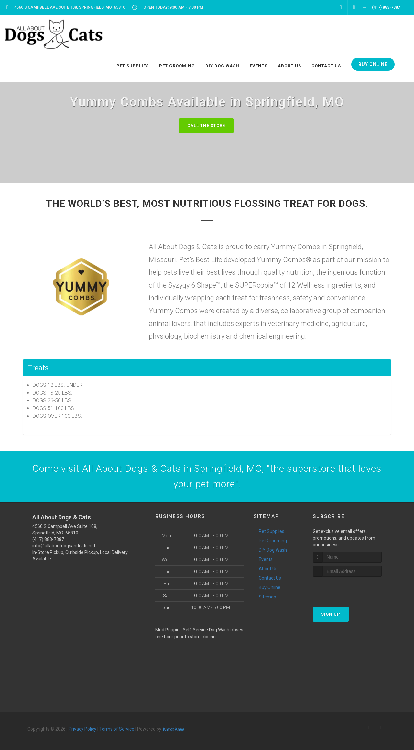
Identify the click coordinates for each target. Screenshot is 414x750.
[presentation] (347, 589)
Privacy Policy (82, 729)
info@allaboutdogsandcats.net (63, 545)
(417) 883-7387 (48, 539)
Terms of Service (116, 729)
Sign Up (330, 614)
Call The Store (206, 125)
